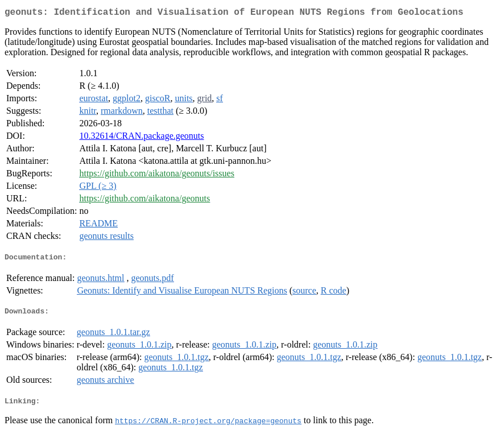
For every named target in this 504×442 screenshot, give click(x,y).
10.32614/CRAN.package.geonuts (141, 138)
